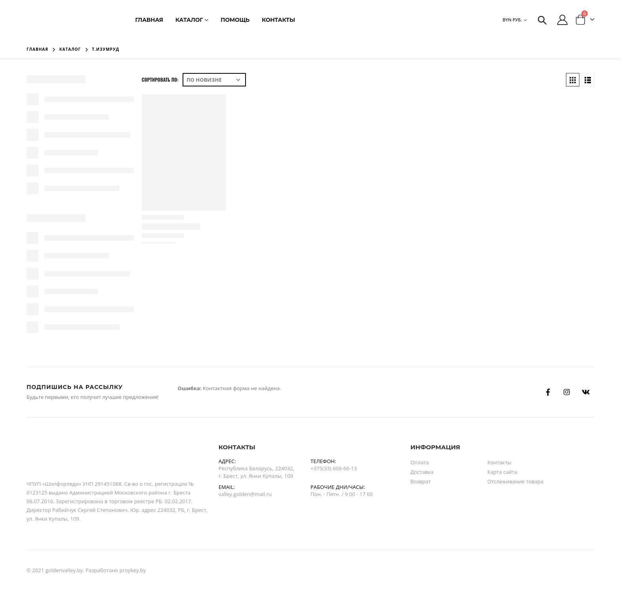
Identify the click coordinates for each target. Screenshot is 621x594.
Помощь (235, 19)
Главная (149, 19)
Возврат (420, 481)
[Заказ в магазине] (214, 79)
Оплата (419, 462)
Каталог (189, 19)
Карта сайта (502, 471)
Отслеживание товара (515, 481)
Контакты (278, 19)
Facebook (548, 392)
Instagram (567, 392)
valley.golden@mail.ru (245, 494)
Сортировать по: (160, 79)
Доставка (421, 471)
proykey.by (133, 570)
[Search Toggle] (542, 20)
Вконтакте (586, 392)
